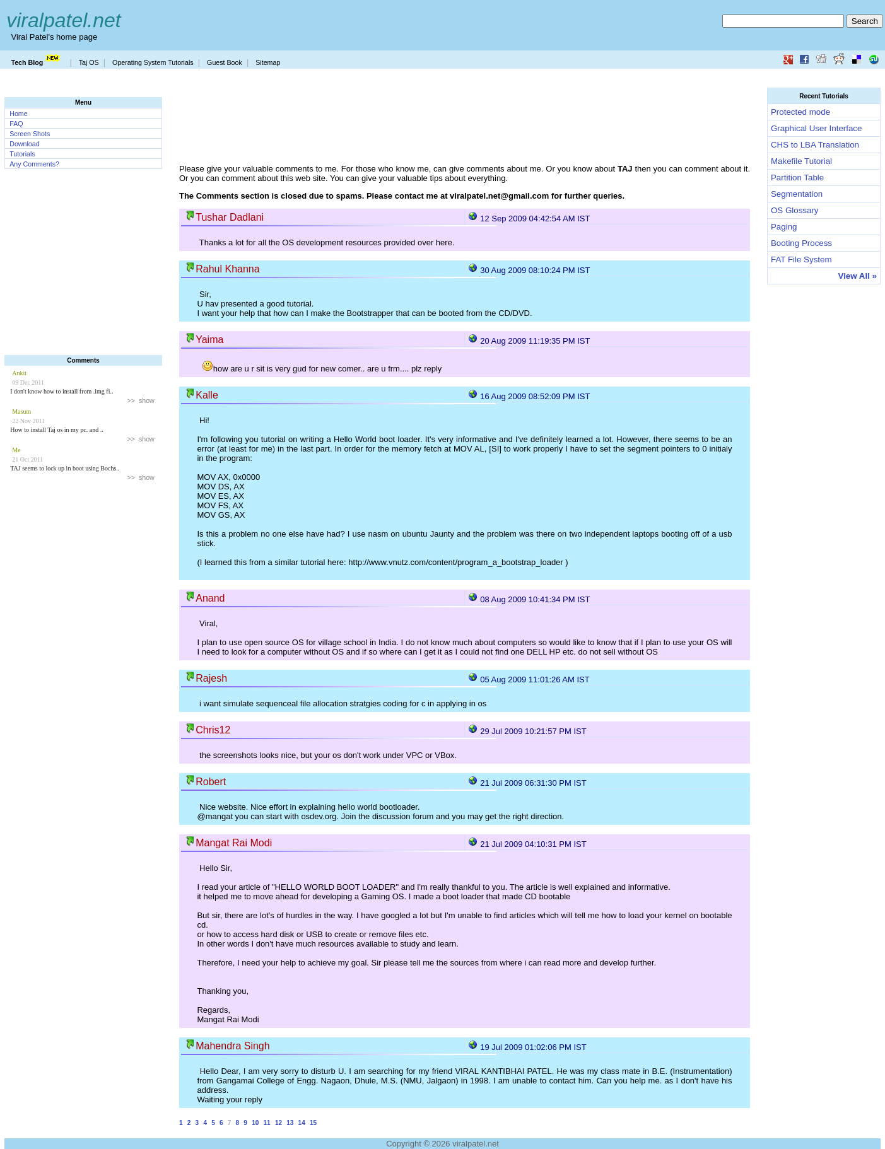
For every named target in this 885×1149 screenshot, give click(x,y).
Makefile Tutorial (801, 161)
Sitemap (267, 62)
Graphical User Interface (816, 128)
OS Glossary (795, 210)
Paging (784, 226)
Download (24, 144)
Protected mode (800, 112)
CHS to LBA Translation (815, 144)
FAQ (16, 123)
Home (18, 113)
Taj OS (89, 62)
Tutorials (22, 154)
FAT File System (801, 259)
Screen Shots (29, 133)
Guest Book (224, 62)
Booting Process (801, 243)
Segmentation (797, 194)
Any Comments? (34, 164)
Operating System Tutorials (153, 62)
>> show (141, 400)
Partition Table (797, 177)
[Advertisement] (83, 267)
